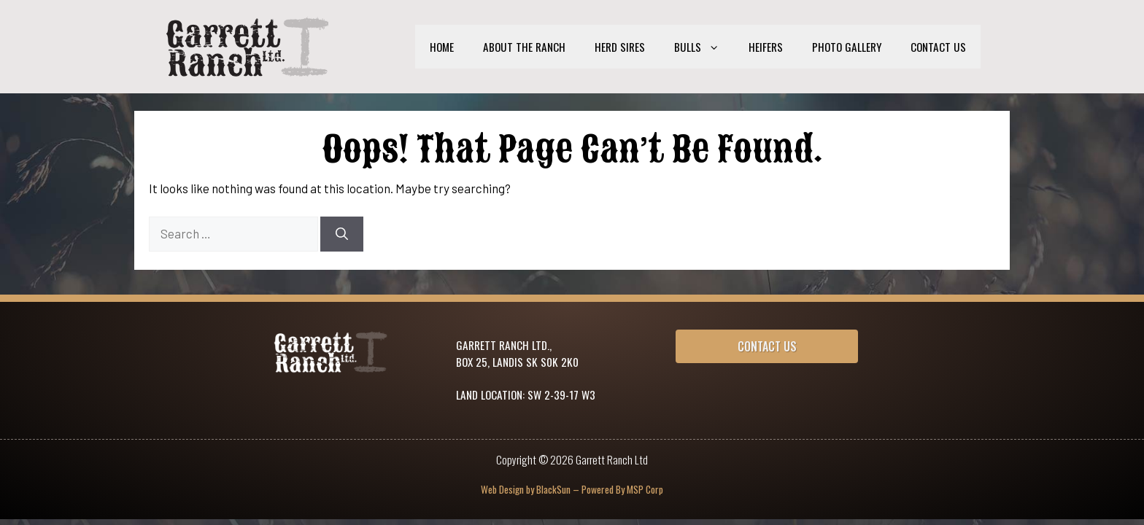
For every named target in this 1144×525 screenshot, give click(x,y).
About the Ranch (524, 47)
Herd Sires (620, 47)
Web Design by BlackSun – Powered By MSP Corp (572, 489)
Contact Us (938, 47)
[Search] (341, 234)
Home (442, 47)
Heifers (766, 47)
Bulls (704, 47)
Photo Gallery (846, 47)
